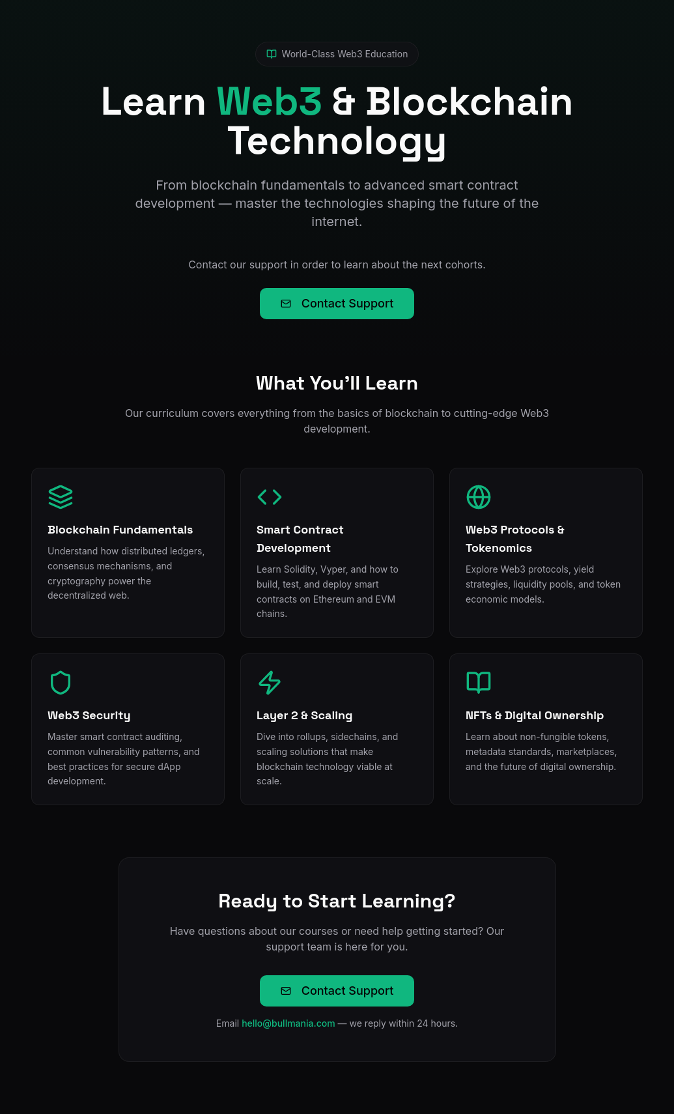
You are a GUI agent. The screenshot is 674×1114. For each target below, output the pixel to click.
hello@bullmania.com (288, 1023)
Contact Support (337, 303)
